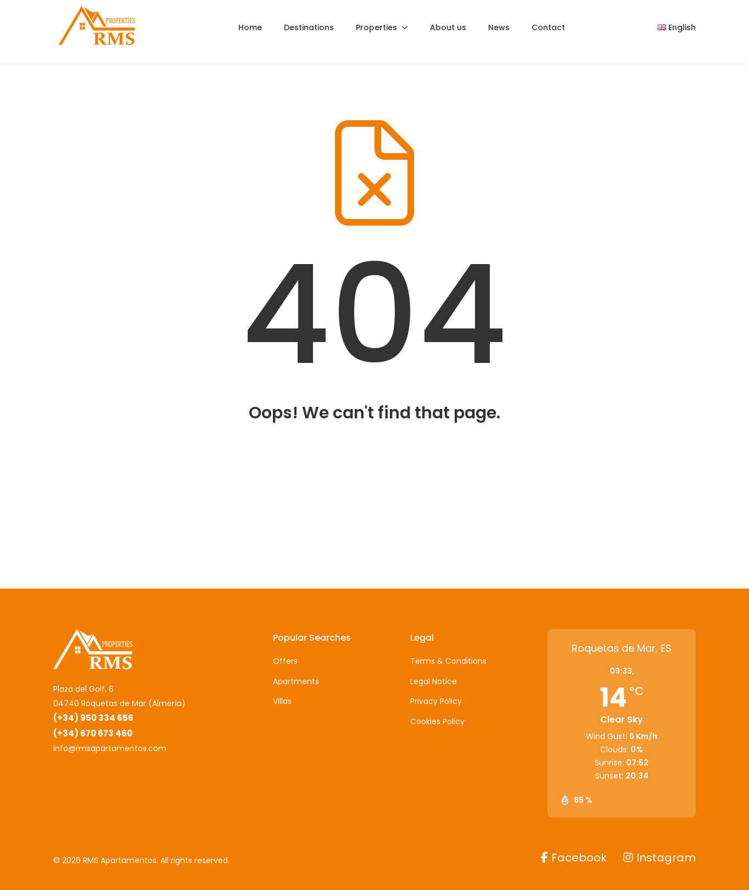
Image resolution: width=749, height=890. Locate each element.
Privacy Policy (436, 701)
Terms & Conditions (448, 661)
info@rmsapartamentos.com (109, 748)
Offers (285, 661)
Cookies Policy (437, 721)
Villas (282, 701)
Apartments (296, 681)
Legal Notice (433, 681)
